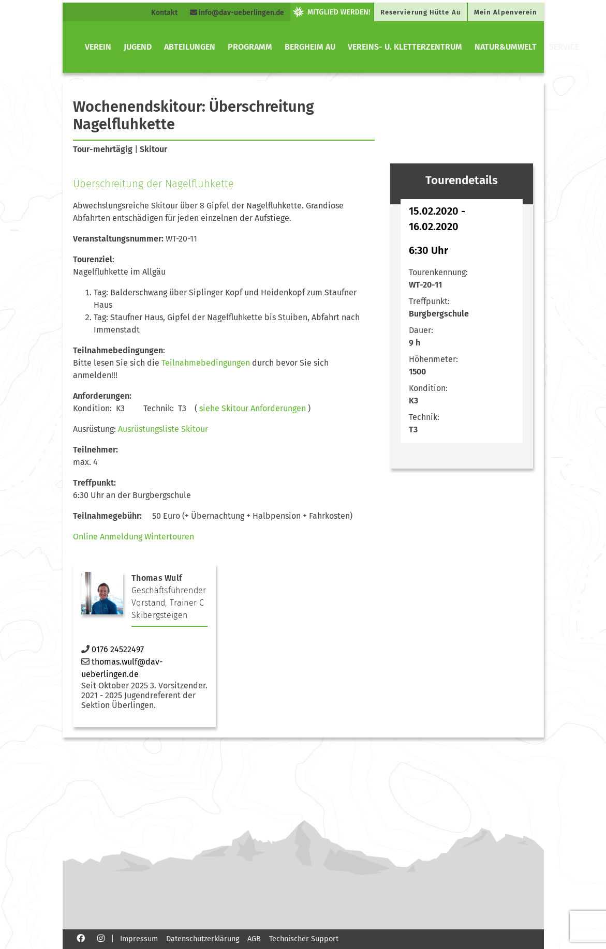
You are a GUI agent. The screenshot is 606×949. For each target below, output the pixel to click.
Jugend (138, 47)
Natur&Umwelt (506, 47)
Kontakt (164, 12)
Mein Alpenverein (506, 12)
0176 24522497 (118, 649)
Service (564, 47)
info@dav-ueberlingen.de (237, 12)
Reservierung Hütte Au (420, 12)
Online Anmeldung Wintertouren (133, 536)
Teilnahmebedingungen (205, 363)
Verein (98, 47)
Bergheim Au (310, 47)
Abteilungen (189, 47)
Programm (250, 47)
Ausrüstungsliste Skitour (163, 429)
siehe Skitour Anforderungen (252, 408)
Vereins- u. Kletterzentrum (405, 47)
